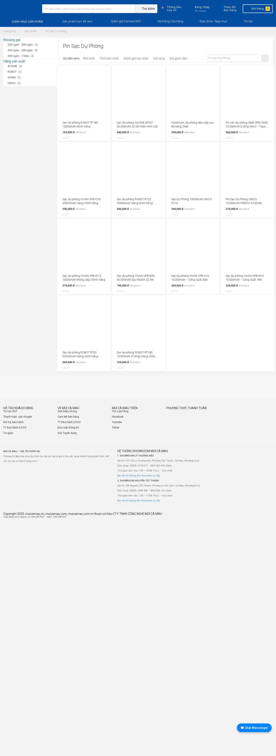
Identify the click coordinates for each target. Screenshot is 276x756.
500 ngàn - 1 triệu (18, 56)
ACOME (12, 66)
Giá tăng (159, 58)
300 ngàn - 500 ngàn (20, 50)
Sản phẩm (30, 31)
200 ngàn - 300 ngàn (20, 44)
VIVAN (12, 77)
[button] (77, 21)
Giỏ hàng (257, 9)
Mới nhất (89, 58)
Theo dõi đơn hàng (226, 9)
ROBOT (12, 71)
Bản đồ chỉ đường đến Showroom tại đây (138, 475)
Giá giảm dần (178, 58)
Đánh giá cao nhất (136, 58)
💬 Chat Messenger (254, 728)
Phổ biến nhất (109, 58)
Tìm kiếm (264, 58)
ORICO (12, 83)
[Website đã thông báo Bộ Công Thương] (260, 518)
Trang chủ (9, 31)
